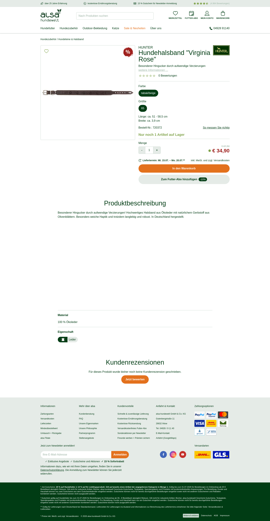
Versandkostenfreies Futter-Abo (132, 428)
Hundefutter (48, 28)
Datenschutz (206, 515)
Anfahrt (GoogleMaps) (166, 438)
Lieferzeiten (46, 423)
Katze (115, 28)
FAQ (81, 418)
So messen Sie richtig (216, 127)
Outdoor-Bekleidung (95, 28)
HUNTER (146, 47)
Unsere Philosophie (88, 428)
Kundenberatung (86, 414)
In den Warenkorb (184, 168)
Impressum (224, 515)
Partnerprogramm (87, 433)
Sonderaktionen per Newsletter (131, 433)
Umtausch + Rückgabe (51, 433)
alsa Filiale (45, 438)
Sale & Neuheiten (134, 28)
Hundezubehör (69, 28)
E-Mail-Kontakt (163, 433)
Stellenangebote (86, 438)
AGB (216, 515)
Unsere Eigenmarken (89, 423)
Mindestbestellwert (49, 428)
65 (142, 108)
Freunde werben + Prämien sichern (133, 438)
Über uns (155, 28)
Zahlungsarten (47, 414)
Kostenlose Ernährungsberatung (132, 418)
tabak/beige (148, 93)
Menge (143, 143)
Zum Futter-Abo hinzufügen (184, 179)
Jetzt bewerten (135, 379)
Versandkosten (47, 418)
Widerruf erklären (191, 515)
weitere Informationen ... (153, 70)
